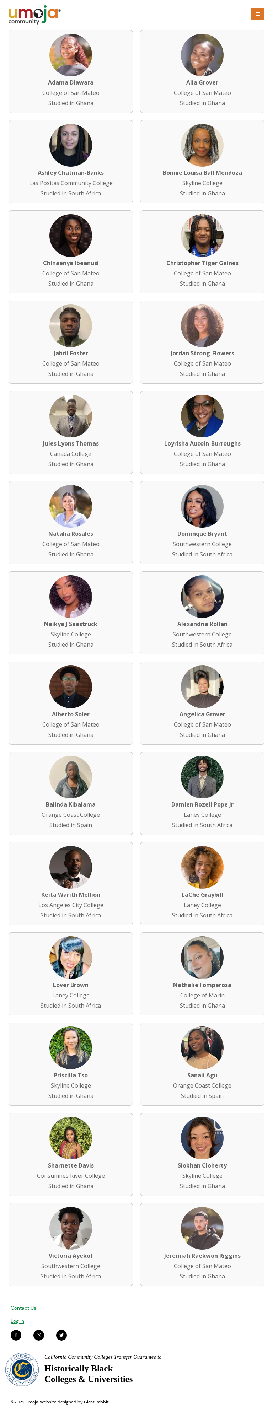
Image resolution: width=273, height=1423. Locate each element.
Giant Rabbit (96, 1402)
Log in (17, 1321)
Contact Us (23, 1308)
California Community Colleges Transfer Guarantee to (103, 1357)
